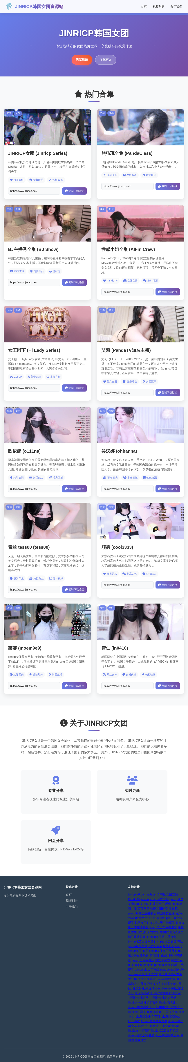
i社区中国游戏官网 (168, 1035)
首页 (144, 6)
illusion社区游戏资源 (154, 1021)
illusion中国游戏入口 (141, 1007)
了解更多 (106, 59)
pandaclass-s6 (150, 894)
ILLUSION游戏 (170, 1016)
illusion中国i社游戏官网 (143, 1002)
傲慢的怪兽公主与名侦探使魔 (157, 979)
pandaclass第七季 (172, 969)
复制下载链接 (74, 190)
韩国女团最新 (159, 908)
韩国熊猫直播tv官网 (170, 913)
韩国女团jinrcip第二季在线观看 (155, 922)
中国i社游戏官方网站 (163, 997)
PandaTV (134, 899)
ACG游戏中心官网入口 (147, 1026)
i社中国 (147, 988)
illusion (157, 988)
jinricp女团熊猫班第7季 (143, 974)
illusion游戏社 (168, 1002)
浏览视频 (82, 59)
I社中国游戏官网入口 (169, 1007)
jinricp (145, 899)
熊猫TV (173, 908)
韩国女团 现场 (162, 903)
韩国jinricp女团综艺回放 (143, 918)
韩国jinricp (155, 946)
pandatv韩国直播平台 (142, 913)
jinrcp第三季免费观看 (163, 927)
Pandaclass (145, 964)
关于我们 (176, 6)
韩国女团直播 (169, 894)
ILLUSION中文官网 (147, 1016)
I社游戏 (136, 988)
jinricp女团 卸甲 (138, 950)
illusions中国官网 (139, 1030)
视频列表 (158, 6)
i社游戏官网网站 (161, 993)
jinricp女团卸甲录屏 (161, 950)
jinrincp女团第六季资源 (161, 936)
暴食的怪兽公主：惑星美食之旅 (161, 983)
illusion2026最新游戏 (164, 1030)
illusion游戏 (142, 993)
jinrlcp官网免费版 (143, 960)
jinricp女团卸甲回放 (156, 932)
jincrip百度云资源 (165, 941)
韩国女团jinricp (172, 946)
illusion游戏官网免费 (141, 1035)
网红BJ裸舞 (162, 960)
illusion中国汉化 (163, 1011)
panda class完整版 (147, 969)
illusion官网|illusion (140, 1011)
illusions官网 (170, 1026)
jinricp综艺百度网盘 (140, 941)
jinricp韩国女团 (159, 899)
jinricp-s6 (134, 894)
